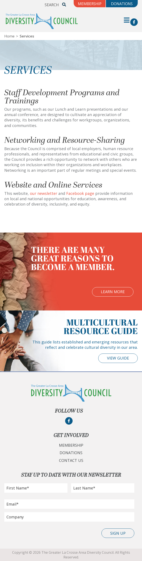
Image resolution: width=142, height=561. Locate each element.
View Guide (118, 358)
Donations (71, 452)
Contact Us (71, 460)
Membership (71, 445)
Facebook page (80, 193)
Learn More (113, 291)
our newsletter (43, 193)
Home (9, 36)
